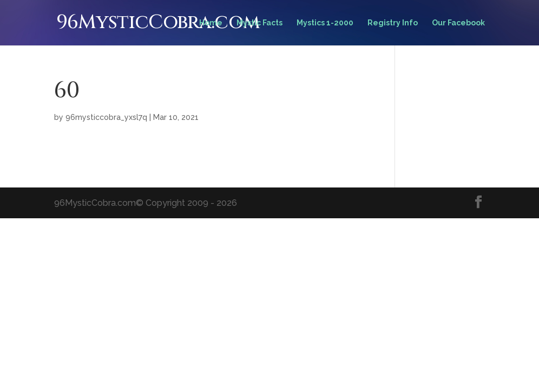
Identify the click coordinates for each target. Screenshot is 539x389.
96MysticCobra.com (158, 22)
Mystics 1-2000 (325, 23)
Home (210, 23)
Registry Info (392, 23)
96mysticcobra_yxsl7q (106, 117)
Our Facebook (458, 23)
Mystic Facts (259, 23)
